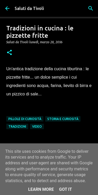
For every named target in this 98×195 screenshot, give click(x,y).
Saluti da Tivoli (29, 8)
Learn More (41, 189)
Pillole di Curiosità (24, 119)
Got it (65, 189)
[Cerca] (91, 8)
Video (37, 126)
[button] (9, 52)
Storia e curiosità (62, 119)
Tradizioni (17, 126)
